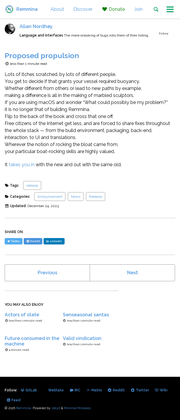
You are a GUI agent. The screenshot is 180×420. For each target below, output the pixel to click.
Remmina (27, 9)
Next (132, 272)
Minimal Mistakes (77, 408)
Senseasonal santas (86, 314)
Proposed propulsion (42, 55)
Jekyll (55, 408)
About (57, 9)
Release (95, 197)
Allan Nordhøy (36, 26)
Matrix (94, 390)
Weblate (55, 390)
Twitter (139, 390)
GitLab (28, 390)
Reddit (116, 390)
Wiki (161, 390)
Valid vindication (82, 338)
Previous (47, 272)
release (32, 185)
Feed (13, 400)
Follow (163, 33)
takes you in (21, 164)
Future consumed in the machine (32, 341)
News (75, 197)
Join (138, 9)
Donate (113, 9)
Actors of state (22, 314)
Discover (82, 9)
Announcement (49, 197)
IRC (74, 390)
